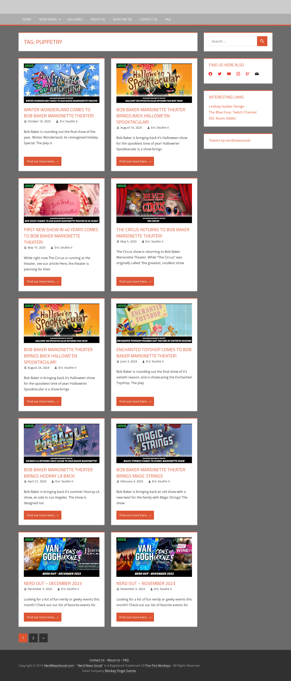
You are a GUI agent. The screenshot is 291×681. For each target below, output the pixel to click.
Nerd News (50, 19)
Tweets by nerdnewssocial (229, 140)
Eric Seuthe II (69, 121)
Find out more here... (41, 161)
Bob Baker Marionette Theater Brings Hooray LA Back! (58, 472)
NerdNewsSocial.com (59, 665)
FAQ (168, 19)
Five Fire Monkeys (157, 665)
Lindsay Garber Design (226, 106)
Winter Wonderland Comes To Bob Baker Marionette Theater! (59, 112)
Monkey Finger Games (120, 671)
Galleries (75, 19)
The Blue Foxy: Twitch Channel (232, 112)
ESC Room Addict (222, 118)
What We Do (122, 19)
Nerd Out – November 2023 (145, 583)
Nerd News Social (90, 665)
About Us (98, 19)
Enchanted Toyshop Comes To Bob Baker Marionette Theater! (154, 352)
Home (26, 19)
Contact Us (148, 19)
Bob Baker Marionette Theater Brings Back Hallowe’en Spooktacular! (150, 116)
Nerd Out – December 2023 (53, 583)
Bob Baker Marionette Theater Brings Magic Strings (150, 472)
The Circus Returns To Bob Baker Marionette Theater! (153, 232)
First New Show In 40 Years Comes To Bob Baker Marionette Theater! (61, 236)
